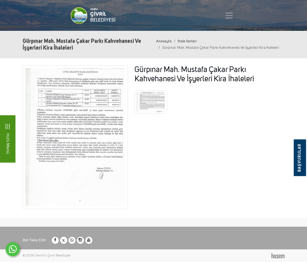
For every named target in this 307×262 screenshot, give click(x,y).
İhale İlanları (187, 41)
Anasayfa (164, 41)
